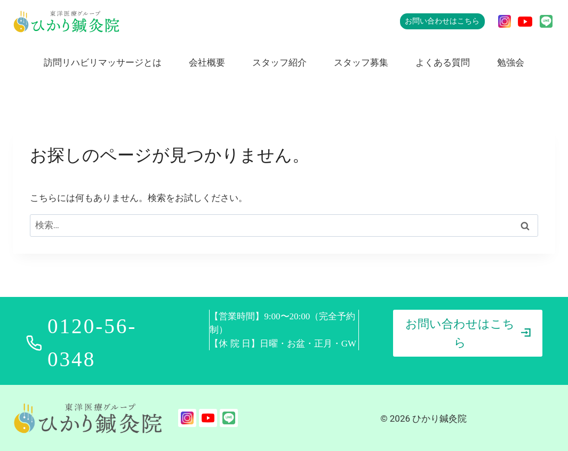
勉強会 (510, 63)
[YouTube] (525, 21)
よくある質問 (442, 63)
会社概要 (207, 63)
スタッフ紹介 (279, 63)
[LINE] (546, 21)
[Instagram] (504, 21)
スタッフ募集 (361, 63)
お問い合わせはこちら (442, 21)
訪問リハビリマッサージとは (103, 63)
